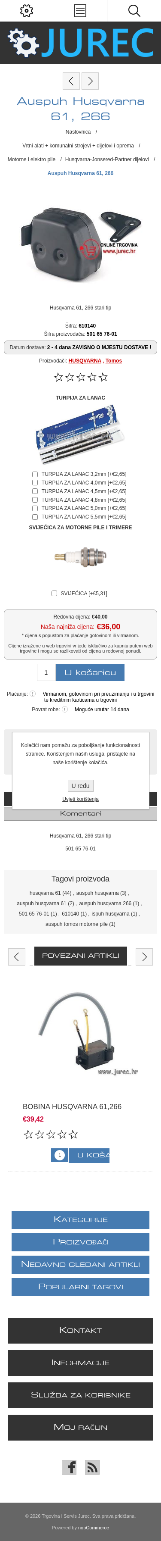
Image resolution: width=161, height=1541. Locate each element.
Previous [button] (16, 957)
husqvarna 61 (45, 893)
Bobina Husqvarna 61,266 (72, 1107)
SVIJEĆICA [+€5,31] (84, 594)
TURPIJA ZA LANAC (80, 398)
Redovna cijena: (71, 617)
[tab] (80, 814)
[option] (80, 1073)
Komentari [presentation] (80, 814)
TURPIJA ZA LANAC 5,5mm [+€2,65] (84, 517)
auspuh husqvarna (97, 893)
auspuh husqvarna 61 (41, 903)
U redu (80, 785)
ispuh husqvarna (111, 914)
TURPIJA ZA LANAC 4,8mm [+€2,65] (84, 500)
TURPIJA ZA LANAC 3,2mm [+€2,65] (84, 474)
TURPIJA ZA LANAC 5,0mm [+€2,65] (84, 508)
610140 (70, 914)
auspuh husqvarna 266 (105, 903)
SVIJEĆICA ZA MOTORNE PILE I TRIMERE (80, 528)
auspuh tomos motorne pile (77, 924)
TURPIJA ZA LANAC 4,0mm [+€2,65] (84, 483)
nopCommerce (93, 1527)
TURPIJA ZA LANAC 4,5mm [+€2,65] (84, 491)
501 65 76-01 (34, 914)
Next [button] (144, 957)
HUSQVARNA (85, 361)
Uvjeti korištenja (80, 799)
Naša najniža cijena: (67, 626)
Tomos (114, 361)
